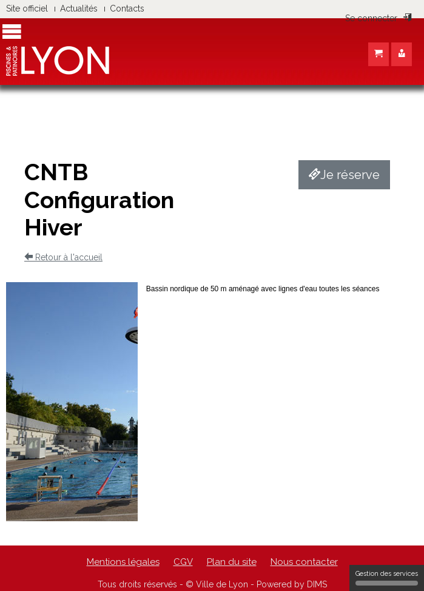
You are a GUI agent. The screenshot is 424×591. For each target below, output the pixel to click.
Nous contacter (304, 561)
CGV (183, 561)
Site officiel (27, 8)
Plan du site (232, 561)
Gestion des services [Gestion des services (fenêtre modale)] (386, 578)
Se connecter (378, 18)
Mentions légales (123, 561)
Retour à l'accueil (63, 257)
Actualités (79, 8)
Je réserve (344, 174)
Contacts (127, 8)
